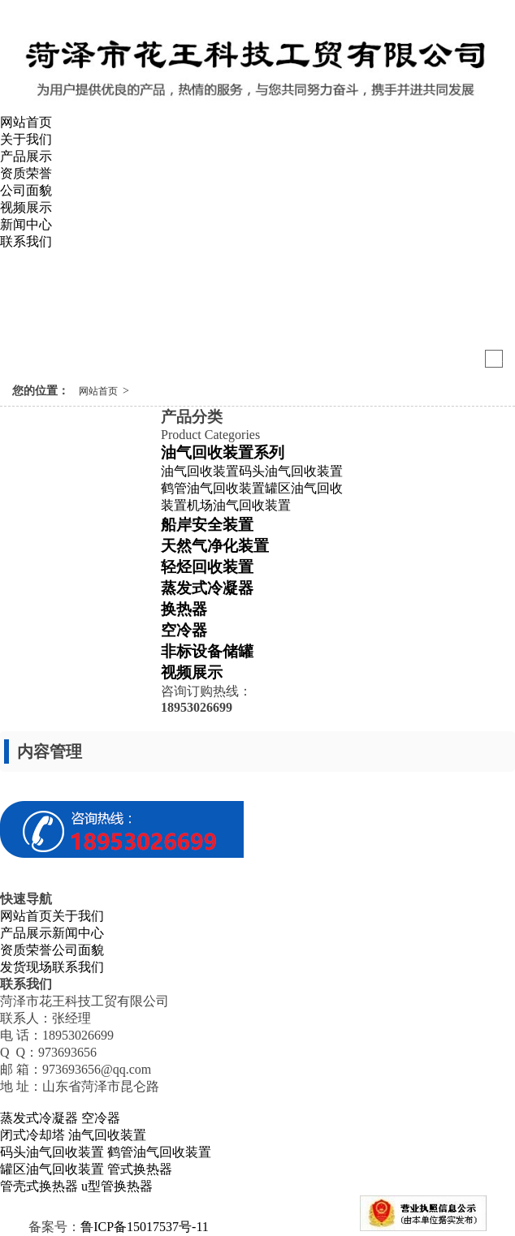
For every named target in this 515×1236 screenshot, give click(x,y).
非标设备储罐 (207, 651)
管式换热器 (139, 1169)
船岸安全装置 (207, 524)
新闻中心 (26, 224)
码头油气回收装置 (291, 471)
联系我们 (26, 241)
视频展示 (26, 207)
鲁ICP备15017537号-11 (144, 1227)
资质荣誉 (26, 173)
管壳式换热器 (39, 1186)
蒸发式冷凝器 (207, 587)
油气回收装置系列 (222, 452)
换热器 (184, 609)
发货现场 (26, 967)
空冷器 (184, 630)
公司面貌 (26, 190)
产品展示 (26, 156)
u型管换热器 (117, 1186)
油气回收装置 (200, 471)
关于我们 (26, 139)
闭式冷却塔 (32, 1135)
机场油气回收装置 (239, 505)
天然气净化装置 (215, 545)
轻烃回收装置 (207, 566)
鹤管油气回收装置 (213, 488)
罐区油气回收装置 (52, 1169)
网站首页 (26, 122)
